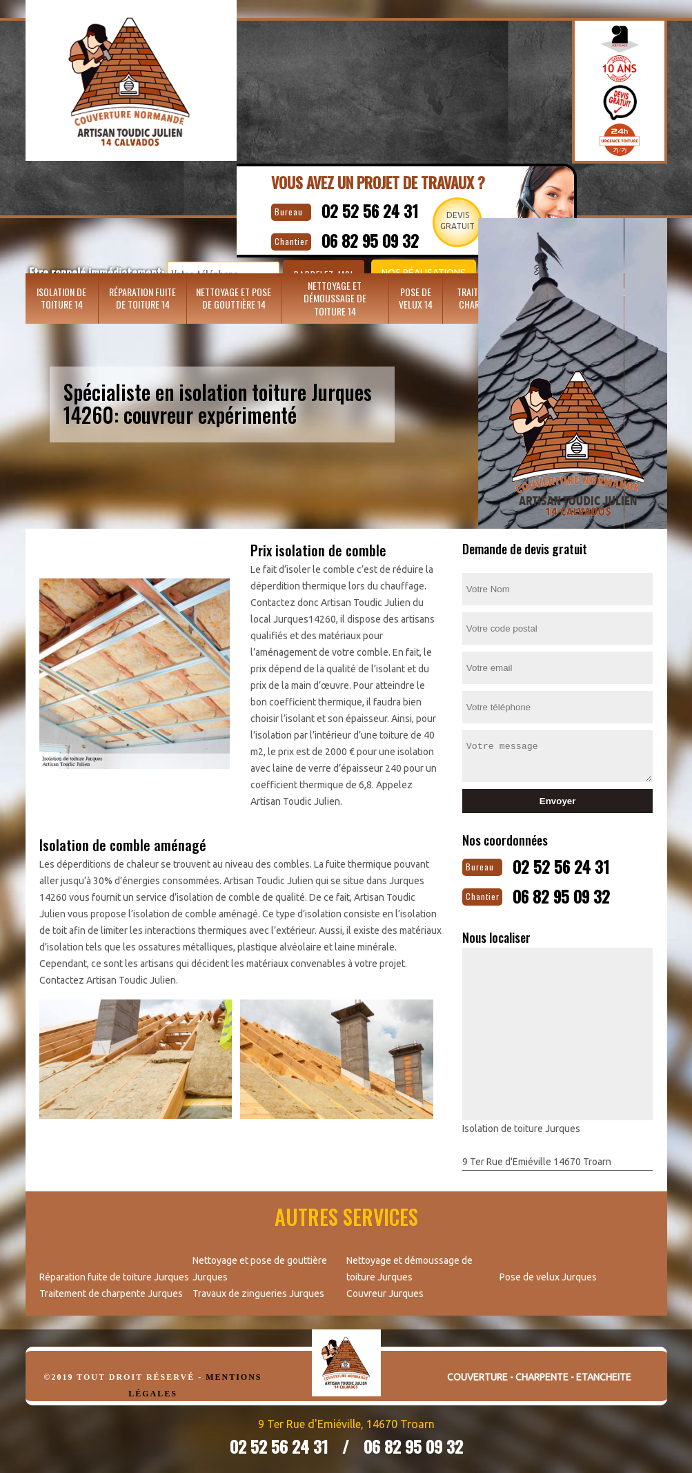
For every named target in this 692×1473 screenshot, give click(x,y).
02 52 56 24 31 (382, 208)
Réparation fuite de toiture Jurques (114, 1272)
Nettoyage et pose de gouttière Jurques (259, 1264)
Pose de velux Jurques (548, 1272)
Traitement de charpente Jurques (111, 1289)
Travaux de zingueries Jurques (258, 1289)
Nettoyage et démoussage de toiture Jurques (409, 1264)
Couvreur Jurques (385, 1289)
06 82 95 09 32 (576, 892)
